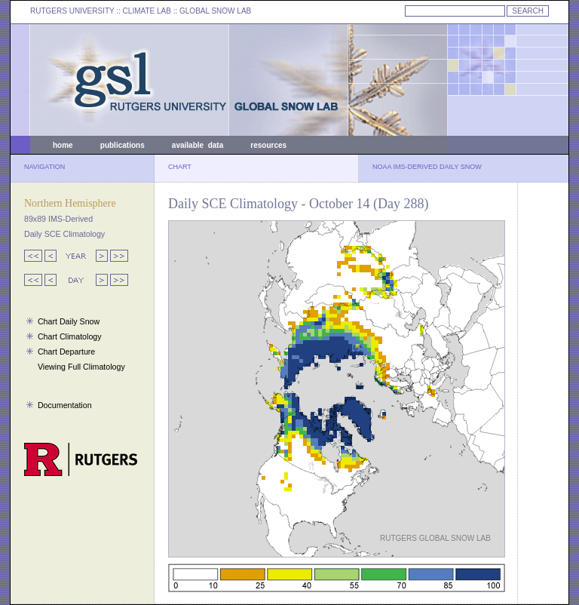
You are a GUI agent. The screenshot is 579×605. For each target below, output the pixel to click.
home (63, 145)
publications (122, 145)
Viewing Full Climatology (81, 366)
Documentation (65, 405)
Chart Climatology (70, 336)
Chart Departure (66, 351)
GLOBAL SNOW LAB (215, 11)
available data (197, 145)
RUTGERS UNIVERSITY (72, 11)
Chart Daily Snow (69, 321)
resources (268, 145)
